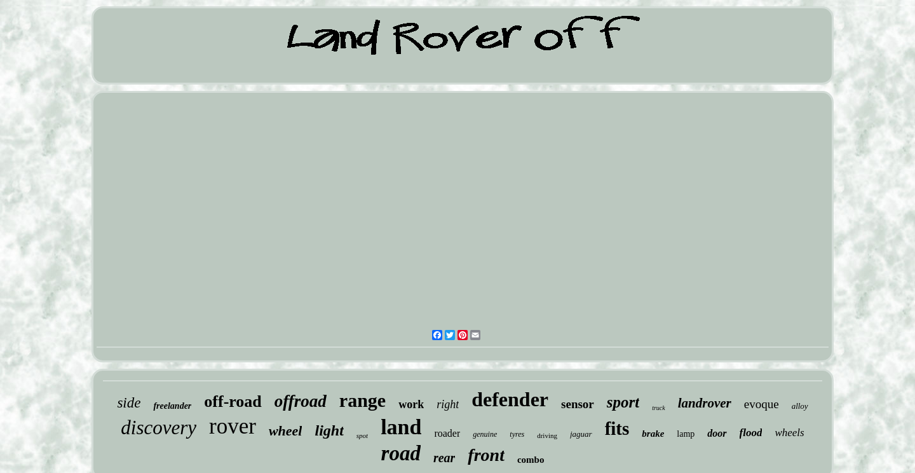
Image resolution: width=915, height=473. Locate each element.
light (329, 430)
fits (617, 428)
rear (444, 458)
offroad (300, 401)
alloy (800, 406)
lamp (686, 434)
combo (531, 460)
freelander (172, 406)
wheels (789, 433)
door (716, 433)
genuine (485, 434)
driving (547, 435)
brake (653, 433)
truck (658, 407)
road (401, 453)
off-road (233, 401)
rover (232, 426)
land (401, 427)
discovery (158, 427)
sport (623, 402)
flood (751, 433)
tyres (517, 434)
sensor (577, 404)
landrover (704, 403)
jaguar (581, 434)
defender (509, 399)
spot (362, 435)
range (362, 400)
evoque (761, 404)
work (411, 404)
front (486, 455)
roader (447, 433)
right (448, 404)
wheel (285, 431)
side (128, 403)
